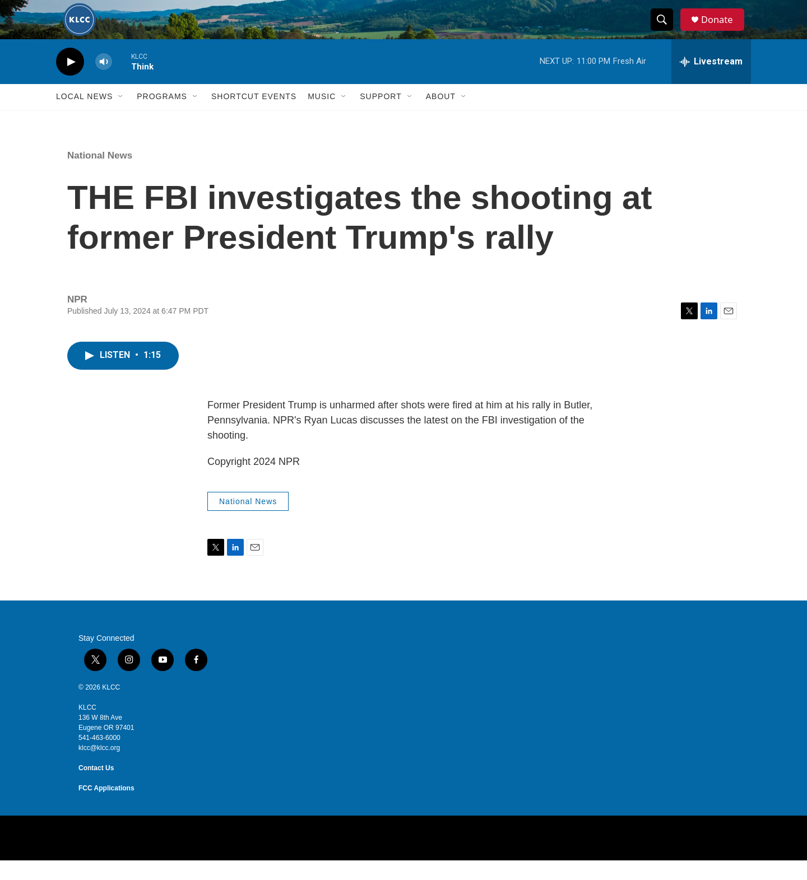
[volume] (103, 81)
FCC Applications (106, 808)
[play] (70, 81)
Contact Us (96, 787)
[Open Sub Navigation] (121, 116)
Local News (84, 116)
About (441, 116)
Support (380, 116)
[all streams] (711, 81)
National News (99, 175)
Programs (162, 116)
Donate (722, 29)
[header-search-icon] (666, 29)
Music (322, 116)
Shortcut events (253, 116)
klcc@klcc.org (99, 767)
